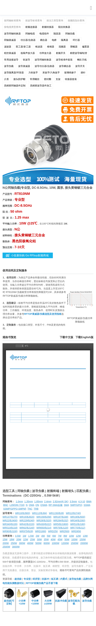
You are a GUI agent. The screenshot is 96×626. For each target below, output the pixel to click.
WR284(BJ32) (60, 520)
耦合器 (43, 40)
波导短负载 (75, 579)
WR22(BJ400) (10, 520)
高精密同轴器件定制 (14, 85)
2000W (84, 543)
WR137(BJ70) (10, 517)
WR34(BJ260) (77, 520)
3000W (16, 546)
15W (5, 539)
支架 (58, 79)
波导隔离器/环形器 (14, 72)
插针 (83, 72)
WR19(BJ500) (77, 517)
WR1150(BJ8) (56, 513)
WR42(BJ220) (27, 524)
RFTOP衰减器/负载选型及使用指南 (42, 314)
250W (14, 543)
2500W (6, 546)
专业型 (27, 579)
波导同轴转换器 (12, 33)
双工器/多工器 (23, 46)
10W (71, 536)
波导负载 (9, 66)
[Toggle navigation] (91, 8)
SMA (66, 505)
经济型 (36, 579)
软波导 (26, 59)
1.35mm (28, 501)
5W (48, 536)
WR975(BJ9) (26, 531)
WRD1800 (40, 531)
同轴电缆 (30, 33)
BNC (5, 505)
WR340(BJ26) (10, 524)
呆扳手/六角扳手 (51, 72)
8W (65, 536)
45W (60, 539)
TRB (36, 508)
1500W (74, 543)
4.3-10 (81, 501)
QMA (31, 505)
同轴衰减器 (10, 40)
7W (60, 536)
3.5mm (73, 501)
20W (18, 539)
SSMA (87, 505)
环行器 (76, 40)
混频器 (62, 46)
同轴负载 (70, 33)
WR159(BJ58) (43, 517)
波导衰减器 (24, 66)
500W (38, 543)
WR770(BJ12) (77, 527)
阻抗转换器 (64, 27)
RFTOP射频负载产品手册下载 (42, 583)
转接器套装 (71, 79)
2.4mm (47, 501)
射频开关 (60, 53)
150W (83, 539)
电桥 (54, 40)
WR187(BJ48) (60, 517)
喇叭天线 (82, 59)
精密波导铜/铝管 (78, 53)
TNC (30, 508)
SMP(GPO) (76, 505)
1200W (65, 543)
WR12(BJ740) (73, 513)
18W (11, 539)
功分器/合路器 (28, 40)
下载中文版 (66, 337)
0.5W (18, 536)
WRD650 (76, 531)
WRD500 (64, 531)
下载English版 (84, 337)
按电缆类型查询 (12, 27)
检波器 (38, 46)
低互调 (54, 579)
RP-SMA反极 (56, 505)
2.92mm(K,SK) (60, 501)
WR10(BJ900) (22, 513)
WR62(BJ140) (27, 527)
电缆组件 (44, 33)
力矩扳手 (33, 72)
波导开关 (80, 66)
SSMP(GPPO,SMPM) (14, 508)
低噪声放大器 (28, 53)
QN (37, 505)
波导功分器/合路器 (44, 66)
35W (46, 539)
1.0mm (19, 501)
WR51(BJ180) (77, 524)
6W (54, 536)
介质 (6, 79)
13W (85, 536)
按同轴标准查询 (12, 20)
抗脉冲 (45, 579)
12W (78, 536)
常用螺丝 (34, 79)
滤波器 (7, 46)
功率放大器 (45, 53)
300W (22, 543)
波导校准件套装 (64, 59)
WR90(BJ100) (10, 531)
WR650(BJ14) (43, 527)
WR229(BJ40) (27, 520)
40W (53, 539)
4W (43, 536)
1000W (55, 543)
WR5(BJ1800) (60, 524)
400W (30, 543)
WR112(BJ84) (39, 513)
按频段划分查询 (76, 20)
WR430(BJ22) (43, 524)
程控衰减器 (10, 53)
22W (25, 539)
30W (39, 539)
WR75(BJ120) (60, 527)
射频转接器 (48, 27)
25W (32, 539)
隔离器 (64, 40)
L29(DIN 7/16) (17, 505)
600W (46, 543)
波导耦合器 (65, 66)
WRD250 (53, 531)
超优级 (18, 579)
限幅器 (73, 46)
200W (6, 543)
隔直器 (57, 33)
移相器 (50, 46)
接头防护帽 (19, 79)
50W (66, 539)
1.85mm (38, 501)
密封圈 (47, 79)
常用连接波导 (11, 59)
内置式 (63, 579)
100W (74, 539)
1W (24, 536)
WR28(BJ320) (43, 520)
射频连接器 (31, 27)
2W (37, 536)
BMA (88, 501)
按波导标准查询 (33, 20)
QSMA (43, 505)
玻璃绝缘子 (70, 72)
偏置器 (85, 46)
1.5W (31, 536)
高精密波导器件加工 (40, 85)
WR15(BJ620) (27, 517)
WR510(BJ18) (10, 527)
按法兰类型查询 (55, 20)
